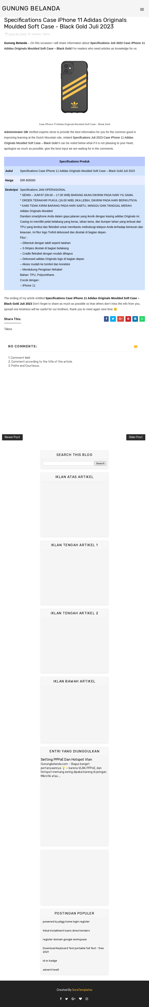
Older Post (136, 437)
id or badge (50, 960)
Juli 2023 (26, 303)
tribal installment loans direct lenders (66, 930)
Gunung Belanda (31, 8)
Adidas (36, 34)
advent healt (51, 969)
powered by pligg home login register (66, 921)
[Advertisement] (74, 509)
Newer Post (12, 437)
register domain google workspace (65, 939)
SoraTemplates (82, 990)
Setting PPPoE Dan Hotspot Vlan (66, 759)
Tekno (46, 34)
